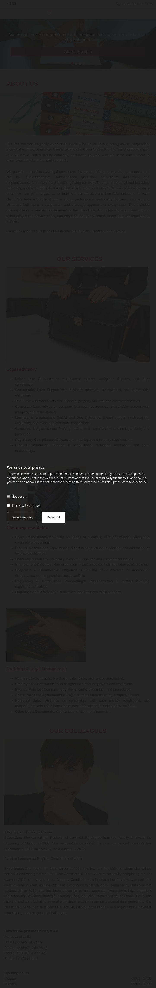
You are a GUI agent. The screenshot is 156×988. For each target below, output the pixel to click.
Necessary (17, 496)
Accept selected (22, 517)
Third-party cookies (23, 505)
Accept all (54, 517)
